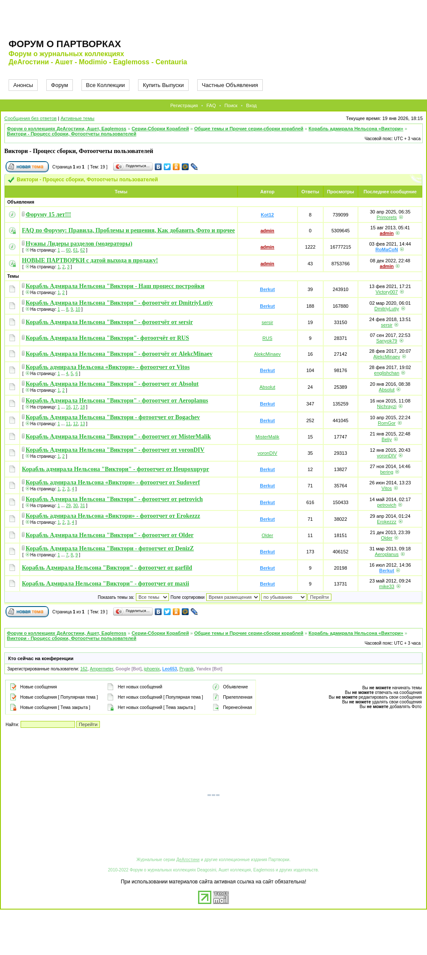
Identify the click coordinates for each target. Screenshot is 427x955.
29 (68, 505)
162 (83, 669)
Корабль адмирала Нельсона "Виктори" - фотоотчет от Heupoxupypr (115, 469)
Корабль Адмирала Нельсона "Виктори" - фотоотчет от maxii (105, 583)
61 (75, 250)
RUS (267, 338)
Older (267, 535)
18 (82, 407)
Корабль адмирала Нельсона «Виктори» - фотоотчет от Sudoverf (113, 482)
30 (75, 505)
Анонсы (23, 85)
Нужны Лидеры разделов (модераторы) (79, 243)
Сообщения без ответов (30, 118)
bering (387, 471)
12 (75, 423)
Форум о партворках (65, 44)
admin (267, 230)
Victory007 (387, 291)
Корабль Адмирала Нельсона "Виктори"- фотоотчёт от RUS (107, 338)
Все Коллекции (105, 85)
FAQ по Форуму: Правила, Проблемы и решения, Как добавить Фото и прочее (128, 230)
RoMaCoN (387, 249)
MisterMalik (268, 436)
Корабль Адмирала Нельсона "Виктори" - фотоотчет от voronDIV (115, 450)
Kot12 (267, 214)
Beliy (387, 439)
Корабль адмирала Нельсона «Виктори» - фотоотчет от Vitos (108, 367)
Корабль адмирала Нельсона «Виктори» (356, 128)
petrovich (387, 505)
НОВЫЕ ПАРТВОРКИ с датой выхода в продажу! (90, 260)
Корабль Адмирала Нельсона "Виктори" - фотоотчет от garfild (107, 568)
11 (68, 423)
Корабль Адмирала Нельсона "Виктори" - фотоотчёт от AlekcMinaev (119, 354)
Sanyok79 (386, 340)
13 (82, 423)
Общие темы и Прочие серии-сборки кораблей (249, 128)
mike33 (386, 586)
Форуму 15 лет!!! (48, 214)
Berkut (267, 289)
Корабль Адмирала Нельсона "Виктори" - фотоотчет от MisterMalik (118, 436)
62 (82, 250)
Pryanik (186, 669)
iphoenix (152, 669)
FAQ (211, 105)
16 (68, 407)
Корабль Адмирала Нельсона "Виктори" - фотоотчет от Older (110, 535)
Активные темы (77, 118)
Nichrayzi (386, 406)
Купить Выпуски (163, 85)
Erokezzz (386, 521)
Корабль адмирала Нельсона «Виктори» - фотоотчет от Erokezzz (113, 516)
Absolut (267, 387)
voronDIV (267, 453)
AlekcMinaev (267, 354)
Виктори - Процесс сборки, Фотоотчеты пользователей (71, 133)
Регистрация (184, 105)
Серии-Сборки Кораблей (160, 128)
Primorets (386, 217)
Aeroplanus (387, 554)
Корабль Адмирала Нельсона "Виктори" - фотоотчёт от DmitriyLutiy (119, 303)
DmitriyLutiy (386, 308)
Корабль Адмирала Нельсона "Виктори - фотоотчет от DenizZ (110, 548)
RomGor (387, 423)
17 (75, 407)
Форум (59, 85)
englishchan (387, 372)
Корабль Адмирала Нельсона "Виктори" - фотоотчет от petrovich (114, 499)
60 (68, 250)
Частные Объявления (230, 85)
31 (82, 505)
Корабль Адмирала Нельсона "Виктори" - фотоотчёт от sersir (109, 322)
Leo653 (169, 669)
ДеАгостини (187, 859)
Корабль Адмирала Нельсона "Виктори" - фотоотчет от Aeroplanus (117, 400)
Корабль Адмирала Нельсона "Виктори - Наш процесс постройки (115, 286)
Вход (251, 105)
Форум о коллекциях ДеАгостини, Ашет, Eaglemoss (66, 128)
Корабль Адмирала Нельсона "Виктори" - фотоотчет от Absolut (112, 384)
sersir (267, 322)
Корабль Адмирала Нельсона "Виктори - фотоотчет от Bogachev (113, 417)
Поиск (230, 105)
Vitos (387, 488)
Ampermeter (101, 669)
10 (77, 309)
